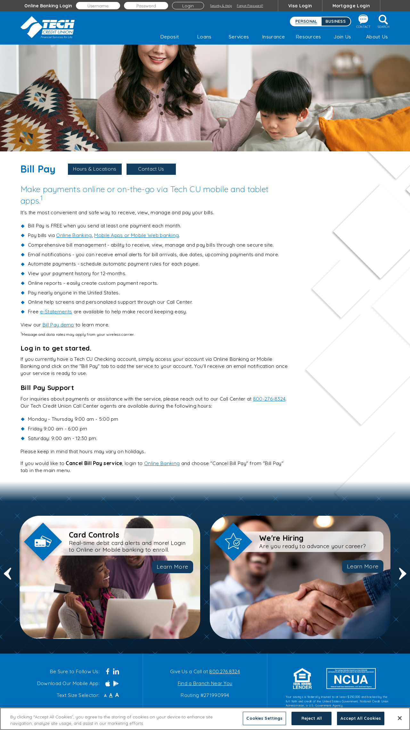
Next (403, 577)
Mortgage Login (351, 5)
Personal (306, 21)
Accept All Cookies (360, 722)
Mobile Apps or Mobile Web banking (136, 235)
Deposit (169, 37)
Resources (308, 37)
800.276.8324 (224, 671)
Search (384, 22)
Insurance (273, 37)
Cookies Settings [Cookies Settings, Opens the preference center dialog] (264, 722)
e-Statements (56, 312)
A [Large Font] (117, 695)
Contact (363, 21)
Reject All (311, 722)
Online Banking (74, 235)
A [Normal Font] (110, 695)
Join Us (342, 37)
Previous (7, 577)
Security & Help (221, 5)
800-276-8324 (269, 399)
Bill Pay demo (58, 325)
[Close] (400, 722)
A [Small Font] (105, 696)
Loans (204, 37)
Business (335, 21)
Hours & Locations (94, 169)
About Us (377, 37)
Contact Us (151, 169)
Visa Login (300, 5)
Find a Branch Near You (205, 683)
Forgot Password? (250, 5)
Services (239, 37)
